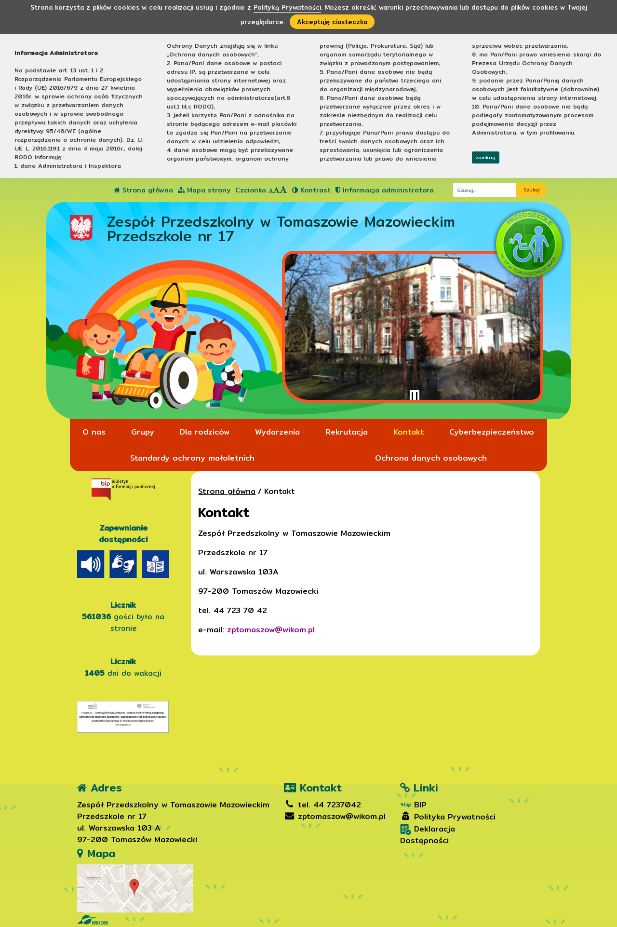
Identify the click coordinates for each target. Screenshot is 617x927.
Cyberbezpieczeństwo (491, 432)
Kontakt (408, 432)
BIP (413, 805)
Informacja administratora (384, 190)
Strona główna (143, 190)
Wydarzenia (277, 432)
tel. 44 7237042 (322, 805)
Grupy (142, 432)
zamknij (485, 157)
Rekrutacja (346, 432)
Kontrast (311, 190)
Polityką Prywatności (287, 7)
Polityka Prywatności (448, 817)
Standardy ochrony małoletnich (192, 458)
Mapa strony (204, 190)
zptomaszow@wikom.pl (271, 630)
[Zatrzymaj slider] (414, 397)
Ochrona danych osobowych (431, 458)
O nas (94, 432)
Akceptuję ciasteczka (332, 22)
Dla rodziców (204, 432)
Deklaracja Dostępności (427, 834)
